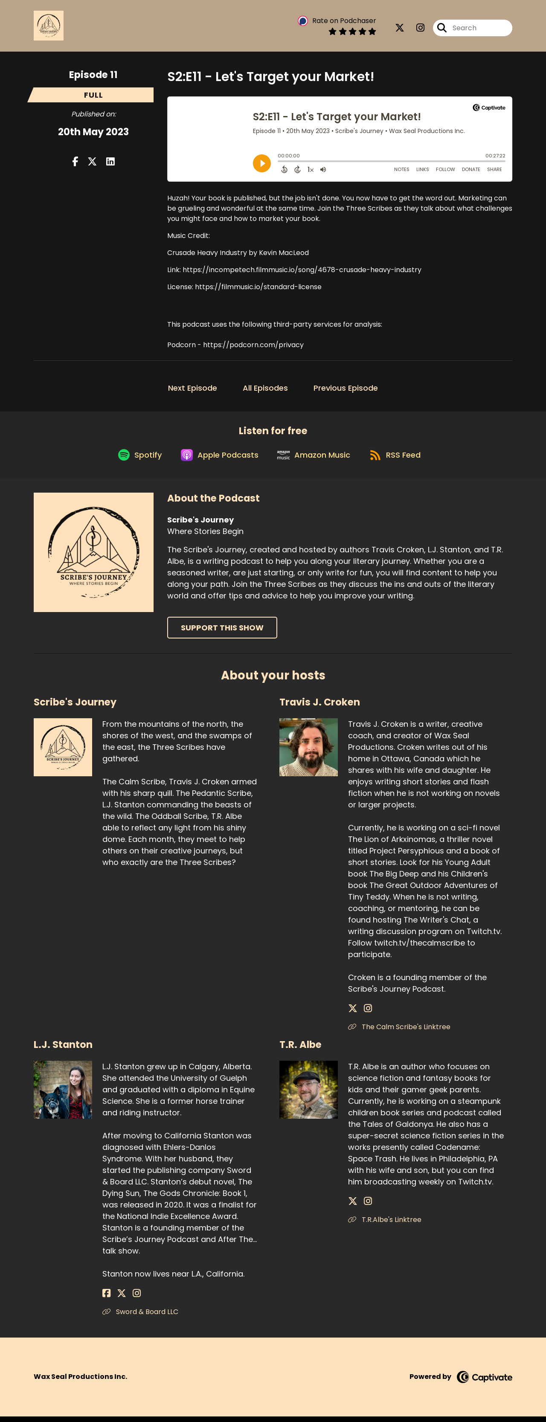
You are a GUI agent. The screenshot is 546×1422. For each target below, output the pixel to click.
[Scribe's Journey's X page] (399, 29)
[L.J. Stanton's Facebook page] (106, 1299)
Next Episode (192, 388)
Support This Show (222, 633)
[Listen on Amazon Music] (315, 460)
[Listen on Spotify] (133, 459)
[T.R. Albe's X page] (352, 1206)
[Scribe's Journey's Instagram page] (415, 29)
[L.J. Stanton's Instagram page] (127, 1299)
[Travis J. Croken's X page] (352, 1014)
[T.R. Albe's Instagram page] (363, 1206)
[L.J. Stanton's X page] (117, 1299)
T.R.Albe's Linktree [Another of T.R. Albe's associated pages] (384, 1225)
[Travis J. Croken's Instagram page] (363, 1014)
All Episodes (265, 388)
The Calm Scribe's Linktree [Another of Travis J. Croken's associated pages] (399, 1032)
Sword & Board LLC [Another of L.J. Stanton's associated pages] (140, 1317)
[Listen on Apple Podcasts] (217, 460)
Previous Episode (346, 388)
